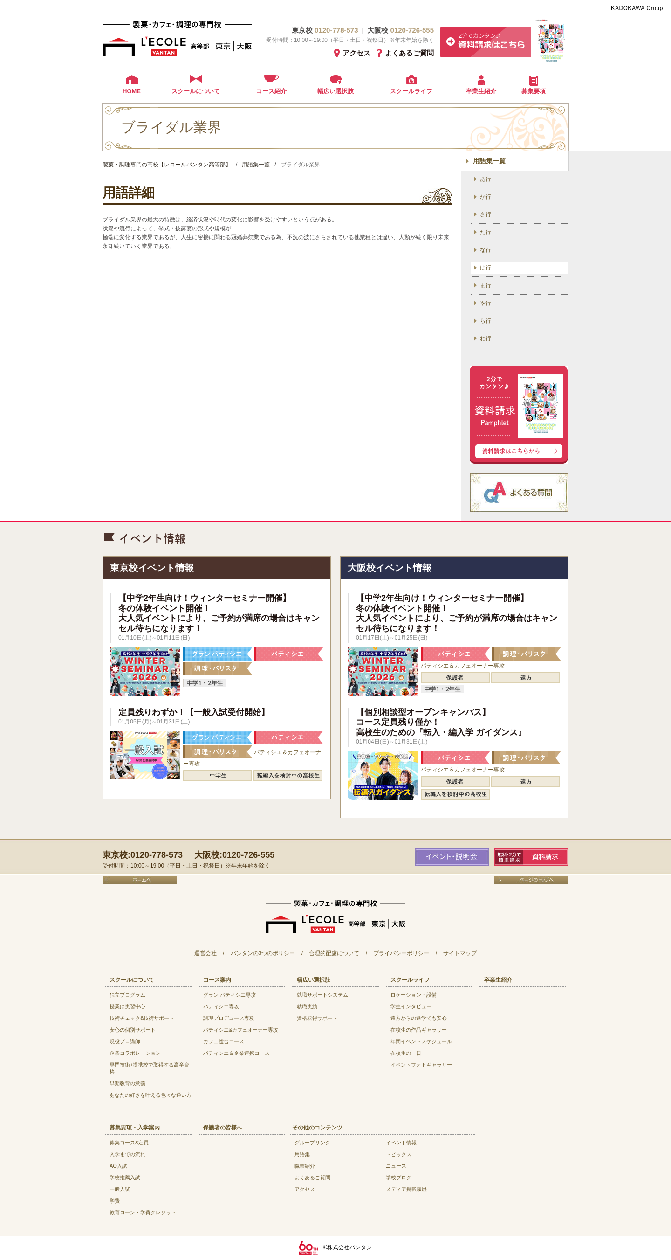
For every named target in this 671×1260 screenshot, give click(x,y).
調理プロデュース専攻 (228, 1018)
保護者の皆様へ (222, 1127)
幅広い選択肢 (335, 91)
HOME (132, 91)
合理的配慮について (334, 953)
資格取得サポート (317, 1018)
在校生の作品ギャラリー (418, 1030)
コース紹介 (271, 91)
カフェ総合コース (223, 1041)
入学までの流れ (127, 1154)
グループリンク (312, 1142)
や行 (485, 303)
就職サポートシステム (322, 995)
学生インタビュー (410, 1006)
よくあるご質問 (409, 53)
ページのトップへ (531, 880)
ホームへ (140, 880)
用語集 (302, 1154)
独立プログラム (127, 995)
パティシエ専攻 (221, 1006)
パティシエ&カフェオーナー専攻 (240, 1030)
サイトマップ (460, 953)
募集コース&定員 (129, 1142)
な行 (485, 250)
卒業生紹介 (481, 91)
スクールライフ (411, 91)
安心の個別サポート (133, 1030)
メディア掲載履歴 (406, 1189)
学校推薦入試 (125, 1177)
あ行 (485, 179)
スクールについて (195, 91)
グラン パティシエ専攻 (229, 995)
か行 (485, 196)
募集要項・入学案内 (135, 1127)
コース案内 (217, 980)
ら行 (485, 320)
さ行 (485, 214)
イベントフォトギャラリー (421, 1064)
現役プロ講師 (125, 1041)
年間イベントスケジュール (421, 1041)
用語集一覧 (489, 161)
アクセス (356, 53)
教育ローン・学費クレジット (143, 1212)
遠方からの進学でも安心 (418, 1018)
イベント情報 (401, 1142)
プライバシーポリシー (401, 953)
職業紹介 (304, 1166)
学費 (115, 1201)
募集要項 (533, 91)
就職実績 (307, 1006)
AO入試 (118, 1166)
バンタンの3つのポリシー (263, 953)
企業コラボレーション (135, 1053)
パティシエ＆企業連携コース (236, 1053)
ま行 (485, 285)
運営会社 (205, 953)
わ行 (485, 338)
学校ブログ (398, 1177)
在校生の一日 (405, 1053)
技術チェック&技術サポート (142, 1018)
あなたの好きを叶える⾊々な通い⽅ (151, 1095)
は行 (485, 267)
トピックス (398, 1154)
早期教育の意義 (127, 1083)
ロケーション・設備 (413, 995)
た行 (485, 232)
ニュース (396, 1166)
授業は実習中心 (127, 1006)
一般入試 (120, 1189)
